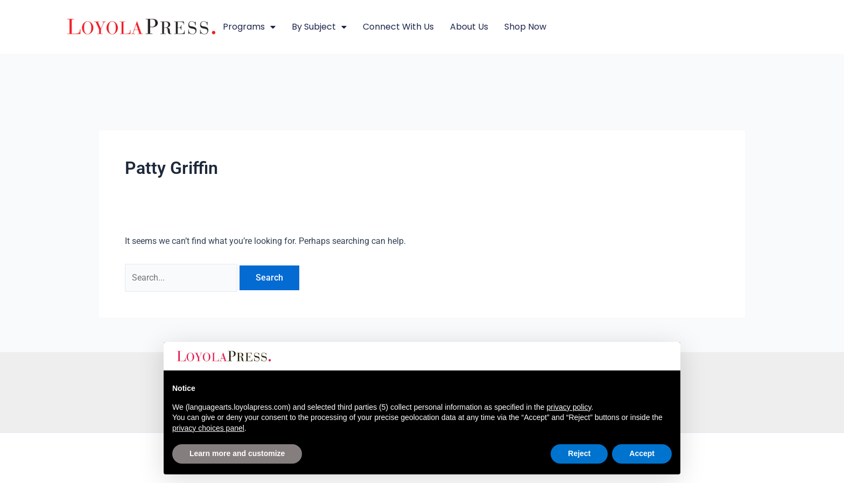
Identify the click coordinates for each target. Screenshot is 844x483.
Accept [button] (642, 453)
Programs (249, 27)
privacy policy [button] (568, 407)
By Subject (319, 27)
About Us (469, 26)
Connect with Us (398, 26)
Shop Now (525, 26)
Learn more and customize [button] (237, 453)
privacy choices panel (208, 428)
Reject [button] (579, 453)
